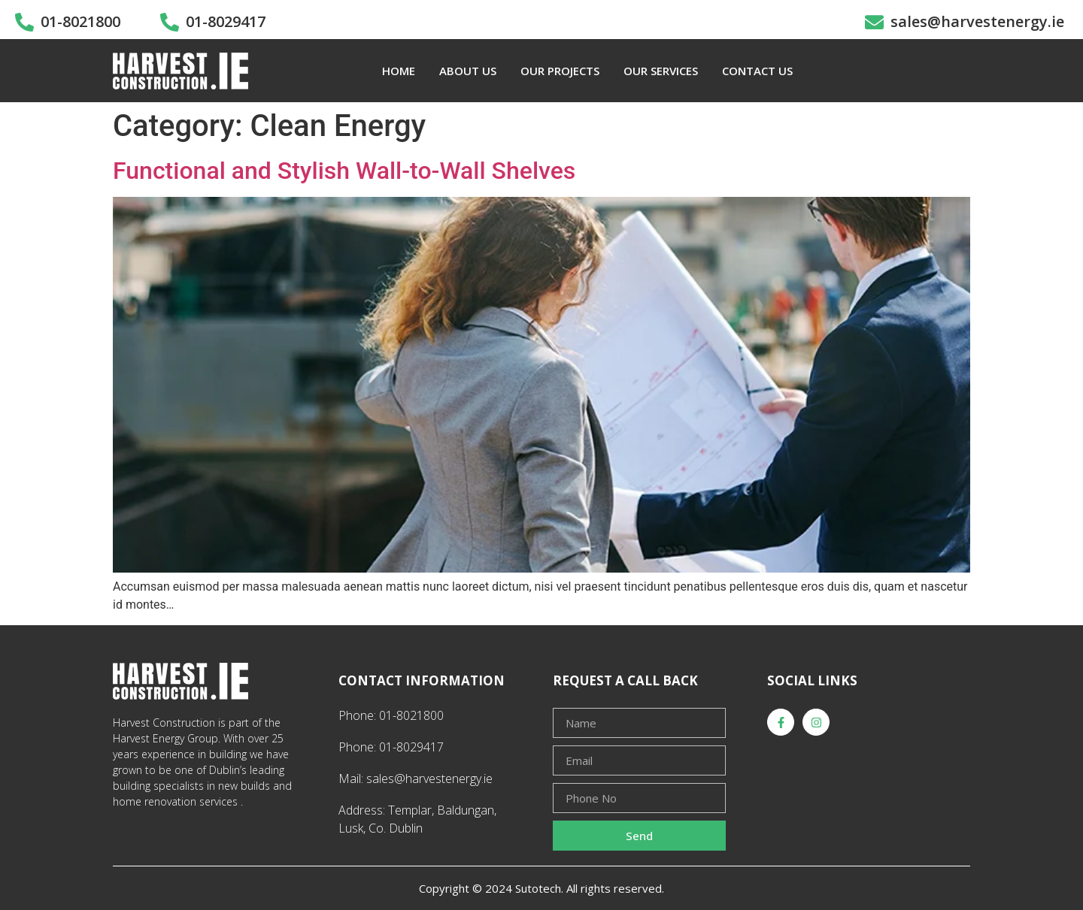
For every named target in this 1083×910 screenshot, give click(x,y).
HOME (398, 70)
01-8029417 (225, 21)
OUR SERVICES (660, 70)
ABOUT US (467, 70)
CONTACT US (757, 70)
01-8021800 (80, 21)
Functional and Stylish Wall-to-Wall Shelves (344, 170)
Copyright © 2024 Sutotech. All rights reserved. (541, 888)
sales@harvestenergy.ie (977, 21)
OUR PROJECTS (559, 70)
